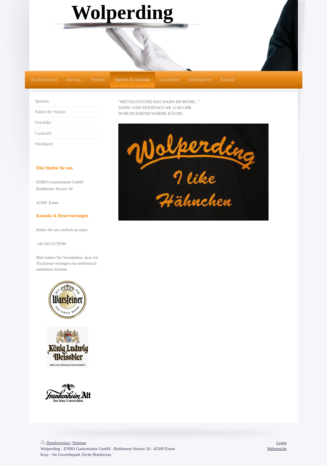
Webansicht (277, 448)
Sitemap (79, 443)
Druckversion (55, 443)
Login (282, 443)
